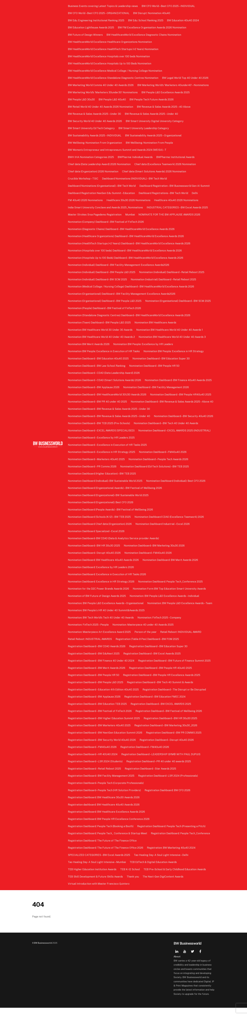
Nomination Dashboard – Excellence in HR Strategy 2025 (101, 459)
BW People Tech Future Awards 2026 (152, 99)
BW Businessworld (43, 950)
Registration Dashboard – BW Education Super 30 (158, 653)
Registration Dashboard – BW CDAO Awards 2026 (97, 653)
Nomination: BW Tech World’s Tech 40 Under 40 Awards (101, 624)
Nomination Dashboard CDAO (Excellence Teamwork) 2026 (169, 523)
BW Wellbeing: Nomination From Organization (95, 142)
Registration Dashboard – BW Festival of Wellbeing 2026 (169, 718)
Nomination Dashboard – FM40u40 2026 (163, 459)
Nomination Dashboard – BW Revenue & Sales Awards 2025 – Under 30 (109, 416)
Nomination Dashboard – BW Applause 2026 (94, 387)
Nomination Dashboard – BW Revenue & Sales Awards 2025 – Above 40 (109, 408)
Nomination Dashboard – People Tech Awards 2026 (158, 466)
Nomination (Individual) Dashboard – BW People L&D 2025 (102, 272)
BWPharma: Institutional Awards (175, 157)
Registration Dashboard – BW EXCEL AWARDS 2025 (161, 711)
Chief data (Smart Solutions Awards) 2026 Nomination (154, 171)
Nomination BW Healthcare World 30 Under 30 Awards (100, 329)
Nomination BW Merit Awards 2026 (89, 344)
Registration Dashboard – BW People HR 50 (94, 682)
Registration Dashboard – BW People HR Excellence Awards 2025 (161, 682)
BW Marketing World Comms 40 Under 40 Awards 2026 (101, 85)
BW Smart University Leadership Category (144, 128)
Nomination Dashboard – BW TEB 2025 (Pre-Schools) (99, 430)
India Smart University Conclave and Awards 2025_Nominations (105, 207)
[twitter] (192, 958)
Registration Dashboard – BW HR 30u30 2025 (170, 725)
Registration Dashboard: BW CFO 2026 (167, 797)
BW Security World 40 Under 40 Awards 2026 (95, 121)
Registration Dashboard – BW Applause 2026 (94, 703)
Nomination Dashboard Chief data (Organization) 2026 (100, 531)
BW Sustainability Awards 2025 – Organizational (153, 135)
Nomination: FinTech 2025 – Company (159, 624)
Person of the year (146, 639)
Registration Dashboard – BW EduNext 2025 (94, 660)
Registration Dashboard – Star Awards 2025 (150, 775)
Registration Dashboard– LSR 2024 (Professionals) (168, 783)
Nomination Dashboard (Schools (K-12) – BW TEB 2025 (99, 523)
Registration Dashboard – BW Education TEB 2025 (97, 711)
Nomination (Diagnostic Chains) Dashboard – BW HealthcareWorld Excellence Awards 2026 (121, 229)
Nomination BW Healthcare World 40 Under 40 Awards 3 (172, 336)
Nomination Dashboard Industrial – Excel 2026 (163, 531)
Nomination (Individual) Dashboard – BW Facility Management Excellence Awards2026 (118, 264)
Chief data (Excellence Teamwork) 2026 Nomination (165, 164)
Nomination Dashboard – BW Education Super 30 (161, 358)
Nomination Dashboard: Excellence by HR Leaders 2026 (101, 574)
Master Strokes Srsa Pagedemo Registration (95, 214)
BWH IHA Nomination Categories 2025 (91, 157)
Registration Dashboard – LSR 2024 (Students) (95, 768)
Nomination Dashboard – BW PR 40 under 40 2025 (97, 401)
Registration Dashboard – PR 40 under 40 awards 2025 (158, 768)
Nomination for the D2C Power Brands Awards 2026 (98, 595)
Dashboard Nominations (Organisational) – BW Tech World (102, 185)
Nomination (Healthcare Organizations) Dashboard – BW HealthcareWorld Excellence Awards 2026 (126, 236)
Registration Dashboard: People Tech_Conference (180, 840)
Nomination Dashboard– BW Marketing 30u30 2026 (154, 552)
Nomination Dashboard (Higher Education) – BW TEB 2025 (102, 480)
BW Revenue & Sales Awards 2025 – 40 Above (164, 106)
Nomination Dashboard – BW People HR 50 (154, 365)
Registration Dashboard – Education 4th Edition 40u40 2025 (103, 696)
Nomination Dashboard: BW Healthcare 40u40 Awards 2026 (103, 567)
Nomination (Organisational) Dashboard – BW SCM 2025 (178, 300)
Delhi (195, 193)
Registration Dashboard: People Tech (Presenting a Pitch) (171, 833)
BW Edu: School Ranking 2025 (146, 20)
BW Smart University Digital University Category (155, 121)
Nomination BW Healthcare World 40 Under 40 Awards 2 (101, 336)
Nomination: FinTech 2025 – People (88, 631)
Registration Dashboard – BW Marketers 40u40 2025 (99, 732)
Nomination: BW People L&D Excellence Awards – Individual (164, 603)
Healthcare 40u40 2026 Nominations (176, 200)
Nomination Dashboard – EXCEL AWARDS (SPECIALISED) (101, 437)
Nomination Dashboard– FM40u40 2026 (148, 559)
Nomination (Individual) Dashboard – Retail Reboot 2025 (171, 272)
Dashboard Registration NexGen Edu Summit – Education (101, 193)
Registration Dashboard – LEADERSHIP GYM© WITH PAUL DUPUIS (161, 761)
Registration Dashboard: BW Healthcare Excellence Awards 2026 (106, 819)
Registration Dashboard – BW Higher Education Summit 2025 (104, 725)
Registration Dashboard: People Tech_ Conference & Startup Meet (107, 840)
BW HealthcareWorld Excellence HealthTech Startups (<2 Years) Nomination (113, 49)
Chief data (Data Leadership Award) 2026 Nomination (99, 164)
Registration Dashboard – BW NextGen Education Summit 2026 (105, 739)
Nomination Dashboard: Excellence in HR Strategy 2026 (101, 588)
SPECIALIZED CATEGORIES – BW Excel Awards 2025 (99, 862)
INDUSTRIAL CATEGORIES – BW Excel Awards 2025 (177, 207)
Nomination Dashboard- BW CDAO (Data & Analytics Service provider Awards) (113, 545)
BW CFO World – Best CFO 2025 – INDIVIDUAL (168, 6)
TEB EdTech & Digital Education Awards (153, 869)
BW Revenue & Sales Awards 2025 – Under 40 (151, 113)
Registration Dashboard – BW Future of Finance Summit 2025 (174, 667)
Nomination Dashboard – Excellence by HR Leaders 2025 (101, 444)
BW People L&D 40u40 (112, 99)
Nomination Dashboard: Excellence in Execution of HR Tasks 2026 (107, 581)
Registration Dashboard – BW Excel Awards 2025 (152, 660)
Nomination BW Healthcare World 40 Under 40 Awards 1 (169, 329)
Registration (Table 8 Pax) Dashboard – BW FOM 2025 (147, 646)
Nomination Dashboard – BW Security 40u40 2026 (183, 423)
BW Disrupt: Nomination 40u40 (151, 13)
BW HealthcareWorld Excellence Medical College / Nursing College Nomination (115, 70)
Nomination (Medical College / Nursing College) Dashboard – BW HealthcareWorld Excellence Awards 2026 (131, 286)
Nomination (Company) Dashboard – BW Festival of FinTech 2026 (106, 221)
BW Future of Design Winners (85, 34)
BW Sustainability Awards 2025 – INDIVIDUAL (95, 135)
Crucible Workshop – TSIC (83, 178)
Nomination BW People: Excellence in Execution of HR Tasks (104, 351)
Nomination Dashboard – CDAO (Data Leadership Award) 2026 (104, 372)
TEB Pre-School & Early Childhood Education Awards (175, 876)
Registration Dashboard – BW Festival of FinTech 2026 (100, 718)
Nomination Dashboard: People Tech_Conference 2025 (170, 588)
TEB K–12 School (130, 876)
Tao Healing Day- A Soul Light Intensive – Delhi (161, 862)
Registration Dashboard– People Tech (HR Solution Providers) (104, 797)
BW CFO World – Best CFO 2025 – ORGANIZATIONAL (99, 13)
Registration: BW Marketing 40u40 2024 (171, 855)
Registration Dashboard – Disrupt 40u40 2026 (167, 747)
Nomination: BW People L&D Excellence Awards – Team (179, 610)
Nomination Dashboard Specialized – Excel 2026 (96, 538)
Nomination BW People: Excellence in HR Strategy (174, 351)
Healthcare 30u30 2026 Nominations (129, 200)
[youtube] (184, 958)
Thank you (133, 883)
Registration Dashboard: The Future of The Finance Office (102, 847)
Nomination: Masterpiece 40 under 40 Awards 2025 (143, 631)
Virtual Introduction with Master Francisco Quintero (99, 891)
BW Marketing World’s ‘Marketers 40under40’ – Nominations (173, 85)
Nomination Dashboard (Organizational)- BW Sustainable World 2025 (108, 502)
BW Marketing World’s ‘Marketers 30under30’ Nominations (103, 92)
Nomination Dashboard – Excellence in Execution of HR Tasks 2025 (107, 452)
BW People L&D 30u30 (81, 99)
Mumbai (130, 214)
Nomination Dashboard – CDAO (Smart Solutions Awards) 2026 (104, 380)
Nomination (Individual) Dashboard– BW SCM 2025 (97, 279)
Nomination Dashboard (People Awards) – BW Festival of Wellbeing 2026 (110, 516)
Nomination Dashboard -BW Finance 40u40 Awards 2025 (178, 380)
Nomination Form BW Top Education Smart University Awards (169, 595)
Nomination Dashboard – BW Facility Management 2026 (156, 387)
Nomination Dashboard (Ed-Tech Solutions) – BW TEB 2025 (154, 473)
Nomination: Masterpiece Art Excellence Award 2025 (99, 639)
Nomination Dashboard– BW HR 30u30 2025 (94, 552)
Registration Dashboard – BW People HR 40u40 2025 (160, 675)
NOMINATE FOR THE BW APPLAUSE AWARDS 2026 (169, 214)
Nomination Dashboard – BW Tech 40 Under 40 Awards (166, 430)
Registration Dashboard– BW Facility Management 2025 (101, 783)
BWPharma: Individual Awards (135, 157)
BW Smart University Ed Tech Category (91, 128)
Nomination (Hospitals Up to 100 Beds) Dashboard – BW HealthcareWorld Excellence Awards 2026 (126, 257)
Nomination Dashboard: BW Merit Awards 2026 (170, 567)
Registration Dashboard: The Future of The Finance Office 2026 (106, 855)
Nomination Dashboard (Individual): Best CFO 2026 (176, 488)
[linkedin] (177, 958)
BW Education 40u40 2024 (183, 20)
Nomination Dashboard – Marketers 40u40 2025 (96, 466)
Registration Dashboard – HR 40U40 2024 (93, 761)
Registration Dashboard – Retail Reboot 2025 (94, 775)
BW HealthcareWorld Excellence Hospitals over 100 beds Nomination (109, 56)
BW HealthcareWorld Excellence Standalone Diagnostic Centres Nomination (113, 77)
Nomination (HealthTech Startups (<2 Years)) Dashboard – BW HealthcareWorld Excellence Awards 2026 (129, 243)
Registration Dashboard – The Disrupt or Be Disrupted (174, 696)
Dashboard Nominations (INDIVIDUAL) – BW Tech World (134, 178)
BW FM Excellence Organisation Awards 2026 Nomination (152, 27)
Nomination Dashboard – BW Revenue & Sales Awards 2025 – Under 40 (109, 423)
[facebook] (200, 958)
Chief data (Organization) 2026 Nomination (93, 171)
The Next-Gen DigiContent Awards (163, 883)
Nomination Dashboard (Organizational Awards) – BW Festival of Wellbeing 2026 (115, 495)
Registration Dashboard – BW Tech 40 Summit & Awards (160, 689)
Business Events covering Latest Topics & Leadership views (103, 6)
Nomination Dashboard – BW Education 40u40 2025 (98, 358)
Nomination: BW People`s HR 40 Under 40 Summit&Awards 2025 (106, 617)
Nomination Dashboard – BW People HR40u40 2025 (180, 394)
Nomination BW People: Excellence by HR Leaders (143, 344)
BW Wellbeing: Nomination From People (149, 142)
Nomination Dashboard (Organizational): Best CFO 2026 (101, 509)
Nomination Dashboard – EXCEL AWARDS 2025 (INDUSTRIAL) (174, 437)
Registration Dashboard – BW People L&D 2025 (95, 689)
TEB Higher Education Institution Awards (92, 876)
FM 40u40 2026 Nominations (85, 200)
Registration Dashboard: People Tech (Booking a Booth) (101, 833)
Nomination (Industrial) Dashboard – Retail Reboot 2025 (163, 279)
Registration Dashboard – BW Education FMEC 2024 (155, 703)
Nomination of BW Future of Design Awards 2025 (97, 603)
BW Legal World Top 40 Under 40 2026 (185, 77)
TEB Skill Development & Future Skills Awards (95, 883)
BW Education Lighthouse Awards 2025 (91, 27)
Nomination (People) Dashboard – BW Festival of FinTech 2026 (104, 308)
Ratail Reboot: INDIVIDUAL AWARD (180, 639)
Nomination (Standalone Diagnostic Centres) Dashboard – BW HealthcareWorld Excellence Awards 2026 (129, 315)
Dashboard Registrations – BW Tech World (163, 193)
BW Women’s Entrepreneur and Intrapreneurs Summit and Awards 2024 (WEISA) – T (117, 149)
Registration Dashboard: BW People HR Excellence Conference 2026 (109, 826)
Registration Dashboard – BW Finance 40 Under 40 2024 (101, 667)
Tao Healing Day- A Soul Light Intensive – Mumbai (97, 869)
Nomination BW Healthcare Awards (155, 322)
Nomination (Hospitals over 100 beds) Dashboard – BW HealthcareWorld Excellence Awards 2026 (125, 250)
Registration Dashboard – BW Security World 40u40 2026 (102, 747)
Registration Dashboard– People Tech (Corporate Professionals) (106, 790)
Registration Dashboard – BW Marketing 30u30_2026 (166, 732)
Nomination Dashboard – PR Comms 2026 (92, 473)
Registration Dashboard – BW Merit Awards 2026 (97, 675)
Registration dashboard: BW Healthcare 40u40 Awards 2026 (104, 811)
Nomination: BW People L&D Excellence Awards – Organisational (106, 610)
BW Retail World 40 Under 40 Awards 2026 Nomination (100, 106)
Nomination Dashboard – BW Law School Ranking (97, 365)
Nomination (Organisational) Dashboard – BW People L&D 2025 (105, 300)
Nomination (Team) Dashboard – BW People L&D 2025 (99, 322)
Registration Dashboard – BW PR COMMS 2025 (174, 739)
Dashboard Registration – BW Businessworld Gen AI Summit (175, 185)
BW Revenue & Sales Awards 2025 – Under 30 (94, 113)
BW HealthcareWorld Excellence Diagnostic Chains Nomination (144, 34)
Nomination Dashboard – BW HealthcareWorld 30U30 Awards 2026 (107, 394)
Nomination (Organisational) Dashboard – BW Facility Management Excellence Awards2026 (122, 293)
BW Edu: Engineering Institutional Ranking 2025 (96, 20)
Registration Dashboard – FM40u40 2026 (92, 754)
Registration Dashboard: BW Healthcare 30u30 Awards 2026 (104, 804)
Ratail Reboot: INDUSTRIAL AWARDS (90, 646)
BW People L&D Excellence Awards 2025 (166, 92)
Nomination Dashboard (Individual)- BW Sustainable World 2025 (105, 488)
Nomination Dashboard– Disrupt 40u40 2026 (94, 559)
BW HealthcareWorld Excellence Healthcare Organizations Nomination (110, 41)
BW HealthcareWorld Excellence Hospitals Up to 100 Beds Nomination (110, 63)
